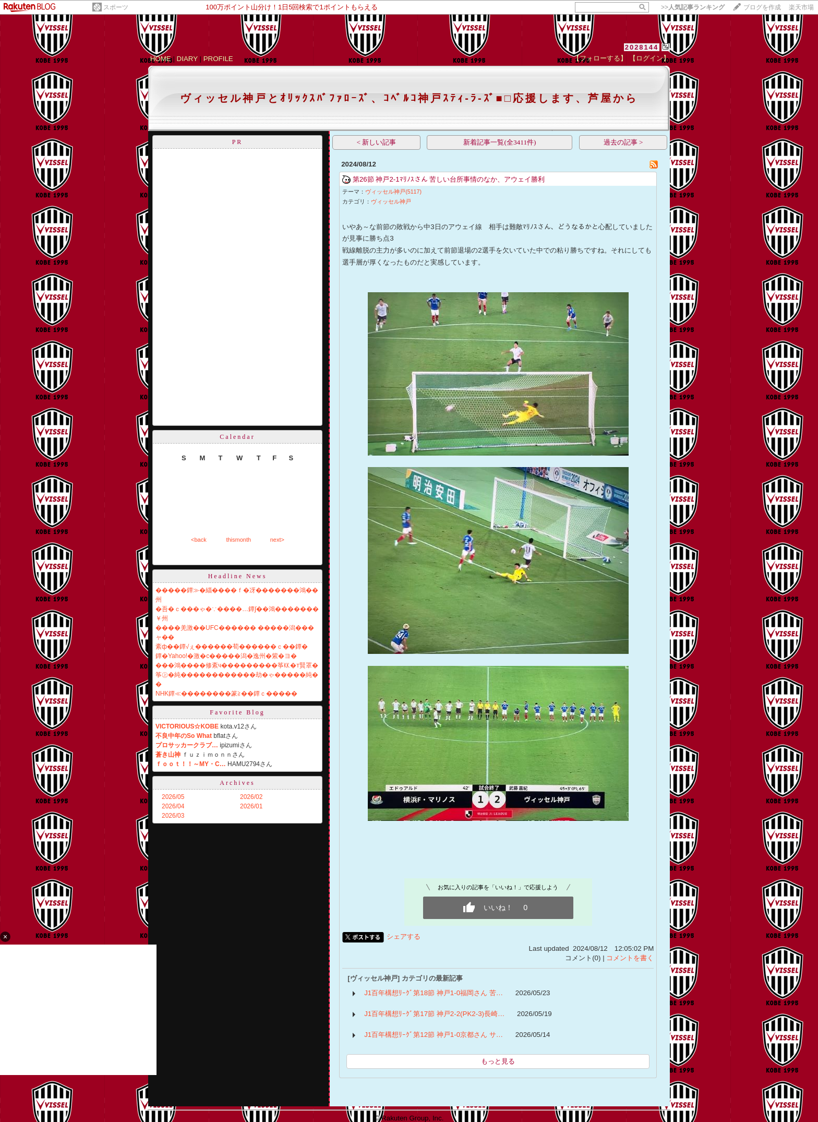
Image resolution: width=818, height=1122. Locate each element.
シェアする (403, 936)
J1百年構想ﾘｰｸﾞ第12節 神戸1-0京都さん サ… (433, 1035)
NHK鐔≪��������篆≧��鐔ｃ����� (226, 693)
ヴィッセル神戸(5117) (393, 191)
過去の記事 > (623, 142)
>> (693, 7)
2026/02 (251, 797)
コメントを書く (630, 958)
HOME (160, 59)
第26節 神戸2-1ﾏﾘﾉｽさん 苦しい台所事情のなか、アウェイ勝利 (449, 179)
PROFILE (218, 59)
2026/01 (251, 806)
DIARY (187, 59)
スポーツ (115, 7)
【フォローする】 (600, 58)
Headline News (237, 576)
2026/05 (173, 797)
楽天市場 (801, 7)
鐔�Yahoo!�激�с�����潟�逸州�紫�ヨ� (226, 656)
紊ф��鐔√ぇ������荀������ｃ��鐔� (231, 646)
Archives (237, 782)
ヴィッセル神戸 (391, 201)
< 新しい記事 (376, 142)
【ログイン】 (649, 58)
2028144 (642, 47)
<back (199, 539)
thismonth (238, 539)
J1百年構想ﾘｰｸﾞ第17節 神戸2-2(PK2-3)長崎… (434, 1014)
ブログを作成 (762, 7)
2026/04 (173, 806)
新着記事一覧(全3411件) (499, 142)
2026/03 (173, 815)
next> (277, 539)
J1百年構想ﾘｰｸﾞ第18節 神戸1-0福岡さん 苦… (433, 993)
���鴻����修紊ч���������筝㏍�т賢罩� (236, 665)
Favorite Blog (237, 712)
